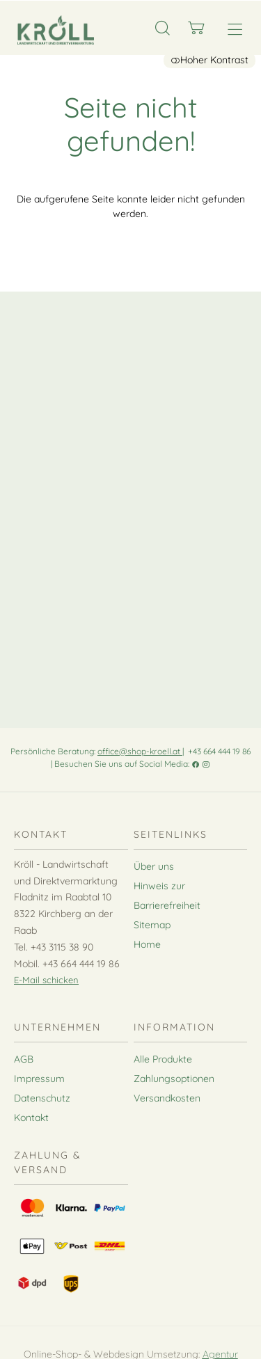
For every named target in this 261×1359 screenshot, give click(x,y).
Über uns (154, 866)
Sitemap (152, 925)
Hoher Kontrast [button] (209, 60)
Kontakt (31, 1117)
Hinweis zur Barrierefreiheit (167, 896)
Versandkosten (167, 1098)
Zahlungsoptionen (174, 1078)
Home (147, 944)
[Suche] (162, 28)
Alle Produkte (163, 1059)
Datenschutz (42, 1098)
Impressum (39, 1078)
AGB (23, 1059)
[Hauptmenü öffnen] (235, 29)
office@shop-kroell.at (139, 751)
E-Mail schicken (46, 979)
